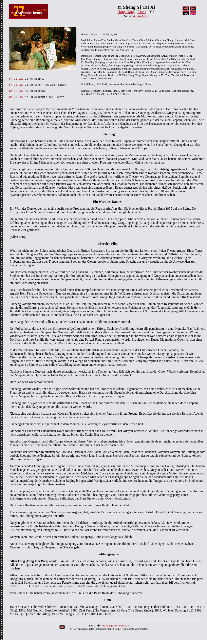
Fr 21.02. (16, 80)
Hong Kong (126, 12)
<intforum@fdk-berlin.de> (114, 631)
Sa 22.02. (16, 94)
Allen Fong (141, 16)
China (141, 12)
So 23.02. (16, 101)
